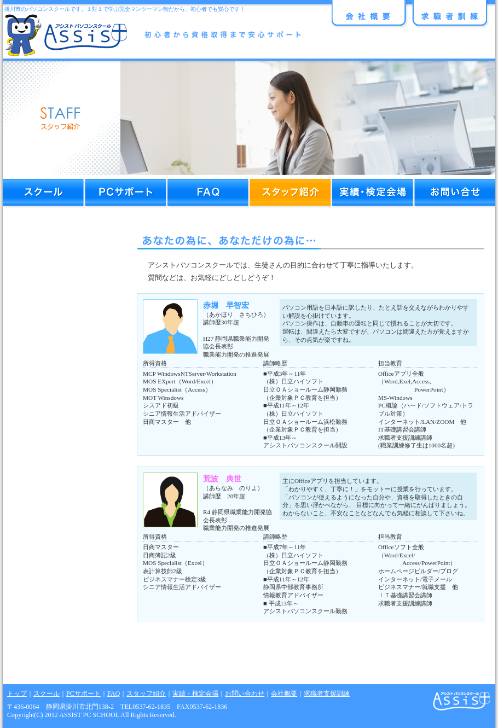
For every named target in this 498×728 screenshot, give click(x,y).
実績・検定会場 (195, 693)
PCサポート (83, 693)
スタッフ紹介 (146, 693)
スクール (46, 693)
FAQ (113, 693)
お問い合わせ (244, 693)
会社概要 (284, 693)
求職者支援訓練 (327, 693)
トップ (17, 693)
